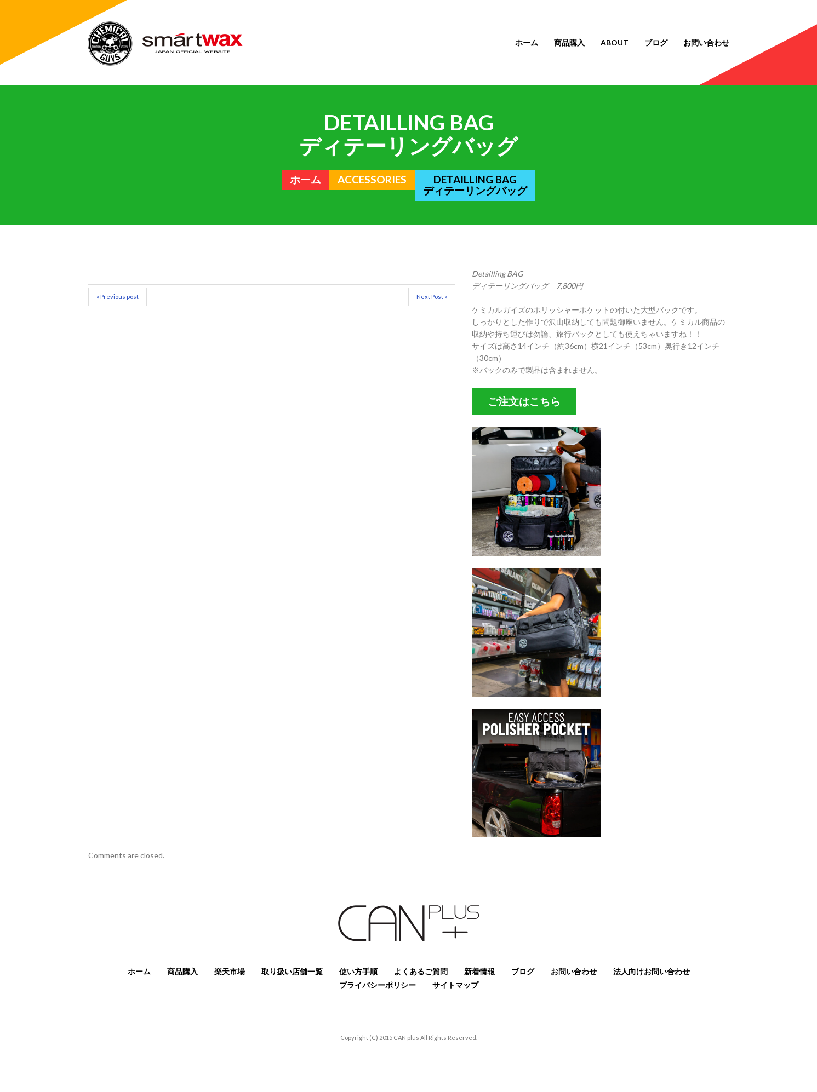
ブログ (655, 42)
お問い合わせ (706, 42)
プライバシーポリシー (377, 985)
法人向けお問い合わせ (651, 971)
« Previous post (117, 296)
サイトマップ (455, 985)
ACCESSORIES (372, 179)
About (615, 42)
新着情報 (479, 971)
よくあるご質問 (421, 971)
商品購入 (569, 42)
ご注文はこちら (524, 401)
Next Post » (431, 296)
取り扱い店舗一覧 (292, 971)
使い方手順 (358, 971)
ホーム (526, 42)
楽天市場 (229, 971)
